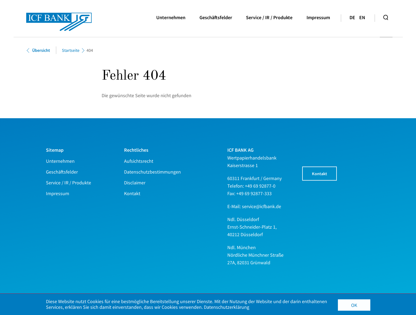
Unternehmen (170, 17)
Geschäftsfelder (215, 17)
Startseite (70, 50)
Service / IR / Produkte (269, 17)
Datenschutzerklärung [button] (226, 307)
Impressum (318, 17)
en (362, 17)
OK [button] (354, 305)
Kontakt (319, 173)
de (352, 17)
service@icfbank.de (261, 206)
